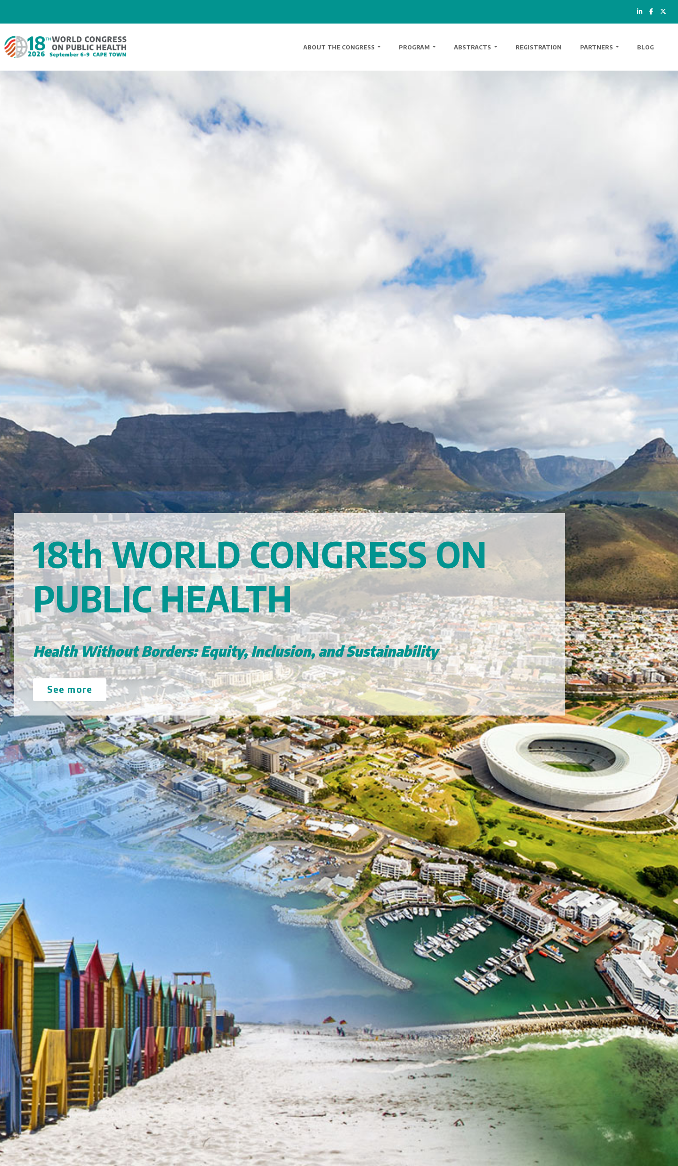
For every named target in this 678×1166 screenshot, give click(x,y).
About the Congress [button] (339, 47)
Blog (645, 47)
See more (69, 689)
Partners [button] (597, 47)
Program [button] (415, 47)
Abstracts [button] (473, 47)
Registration (539, 47)
